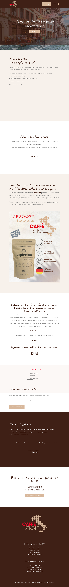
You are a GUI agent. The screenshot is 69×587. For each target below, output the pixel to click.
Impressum (33, 582)
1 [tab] (30, 379)
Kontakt (46, 4)
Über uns (34, 32)
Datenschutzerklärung (46, 582)
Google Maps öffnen (34, 495)
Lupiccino (37, 192)
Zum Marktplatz (17, 407)
